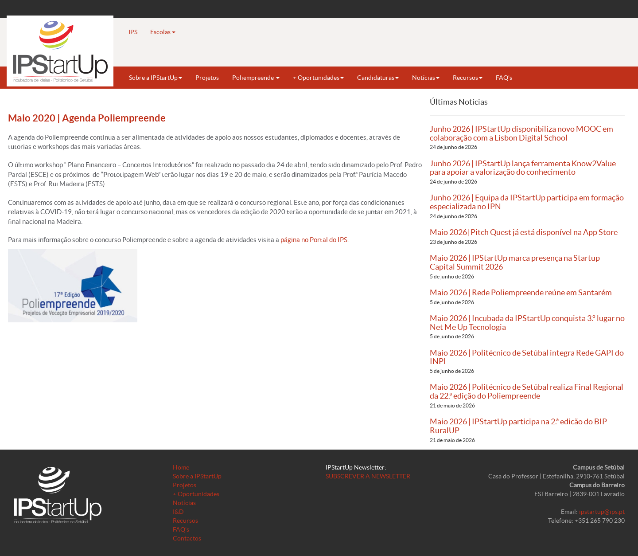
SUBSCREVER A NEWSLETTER (368, 476)
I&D (178, 511)
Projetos (207, 77)
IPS (132, 31)
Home (181, 467)
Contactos (187, 538)
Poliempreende (256, 77)
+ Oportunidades (318, 77)
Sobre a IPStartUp (155, 77)
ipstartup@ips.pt (602, 511)
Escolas (162, 31)
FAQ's (504, 77)
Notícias (426, 77)
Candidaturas (378, 77)
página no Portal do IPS (313, 239)
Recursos (467, 77)
